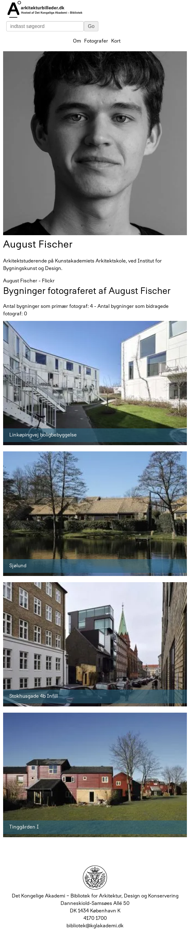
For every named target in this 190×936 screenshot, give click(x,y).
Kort (115, 41)
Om (77, 41)
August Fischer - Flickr (29, 281)
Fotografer (96, 41)
